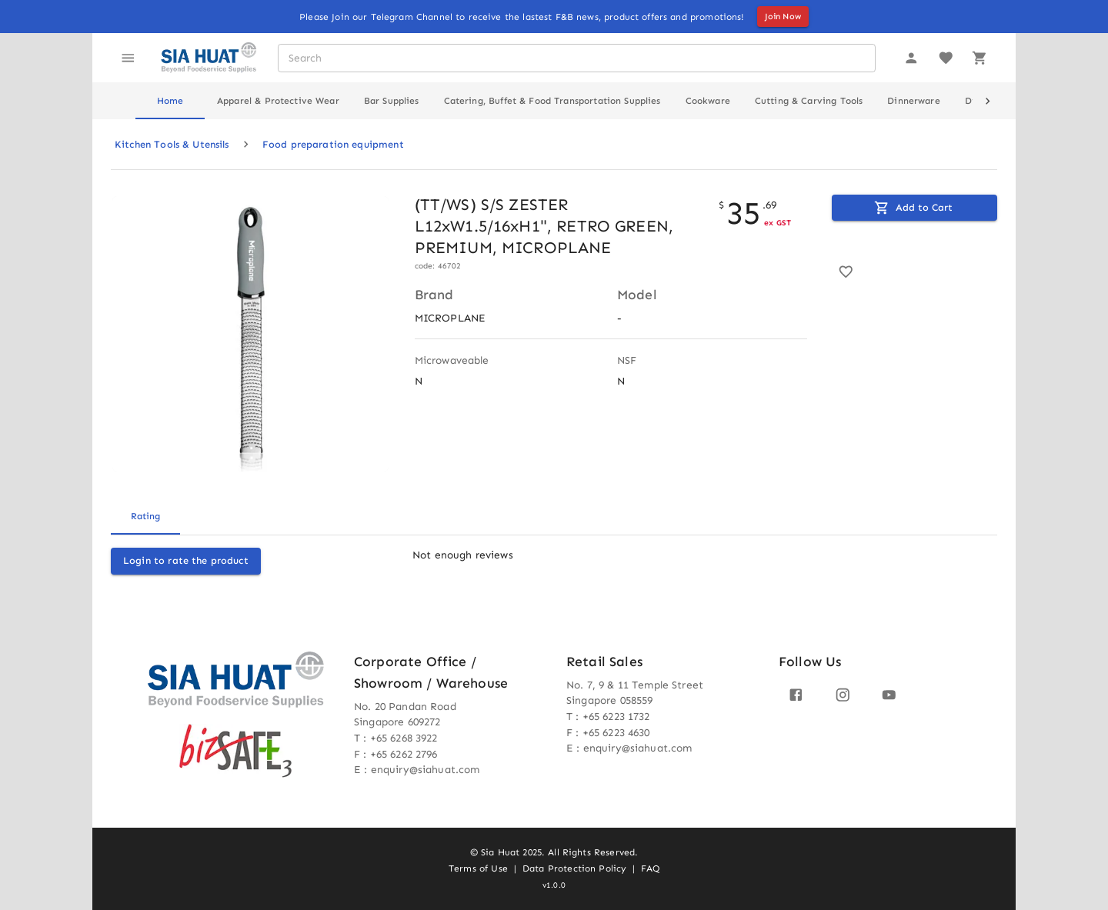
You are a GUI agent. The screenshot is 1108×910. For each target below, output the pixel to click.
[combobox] (575, 58)
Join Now (783, 17)
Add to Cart (913, 207)
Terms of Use (478, 868)
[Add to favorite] (846, 272)
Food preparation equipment (333, 144)
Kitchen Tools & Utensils (172, 144)
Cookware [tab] (708, 100)
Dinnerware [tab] (913, 100)
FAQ (650, 868)
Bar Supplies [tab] (391, 100)
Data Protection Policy (574, 868)
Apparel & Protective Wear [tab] (278, 100)
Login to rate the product (186, 560)
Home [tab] (170, 100)
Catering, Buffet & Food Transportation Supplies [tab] (552, 100)
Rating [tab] (145, 516)
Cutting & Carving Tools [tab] (809, 100)
